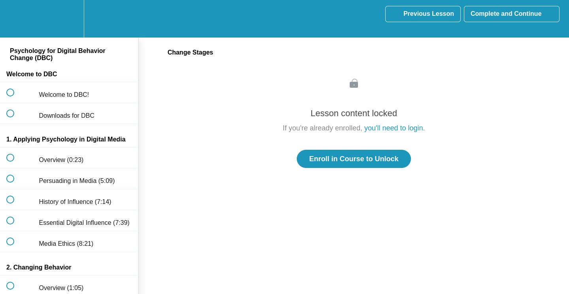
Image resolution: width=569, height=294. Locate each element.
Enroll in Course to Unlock (353, 159)
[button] (14, 19)
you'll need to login (393, 128)
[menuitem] (69, 19)
